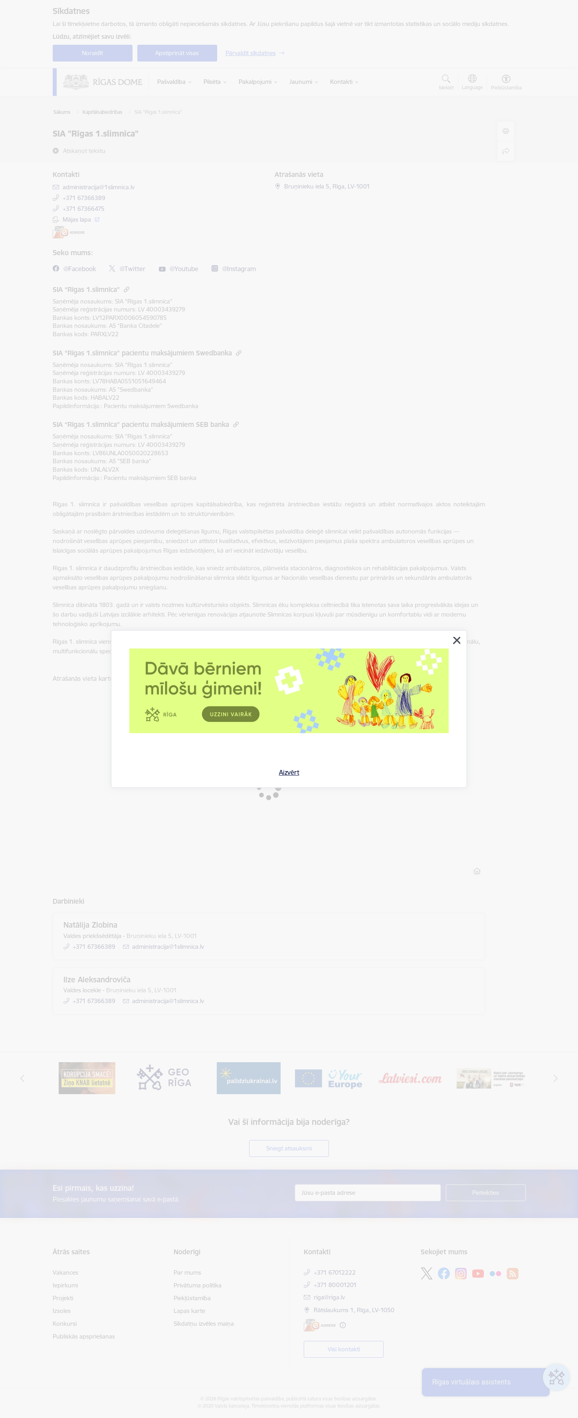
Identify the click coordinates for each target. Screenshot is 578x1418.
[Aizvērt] (456, 640)
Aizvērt (289, 772)
